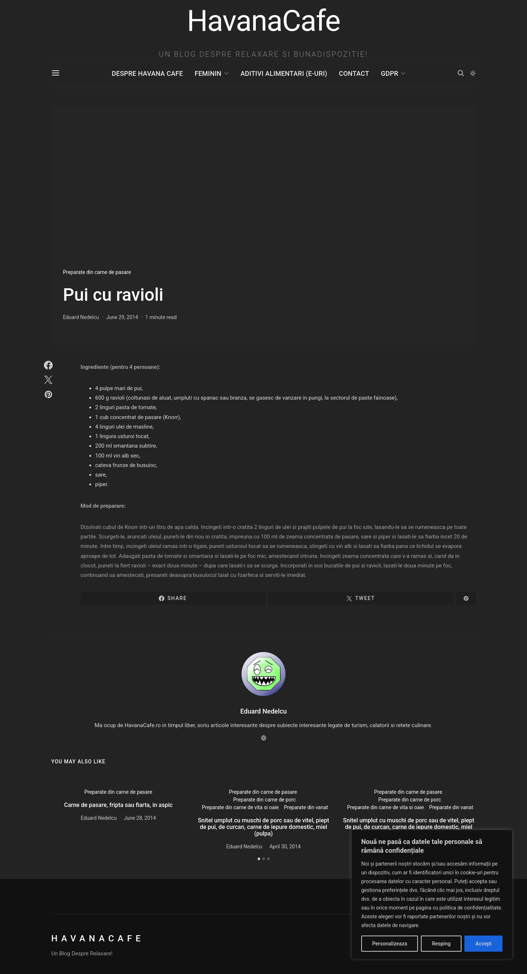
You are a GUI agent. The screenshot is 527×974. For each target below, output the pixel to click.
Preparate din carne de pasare (97, 272)
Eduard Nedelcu (81, 317)
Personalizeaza (389, 944)
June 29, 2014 (122, 317)
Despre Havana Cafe (147, 73)
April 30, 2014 (284, 846)
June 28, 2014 (140, 818)
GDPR (390, 73)
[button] (473, 73)
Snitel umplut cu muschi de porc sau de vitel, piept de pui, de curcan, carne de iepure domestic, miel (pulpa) (263, 827)
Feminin (208, 73)
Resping (441, 944)
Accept (483, 944)
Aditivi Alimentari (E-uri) (283, 73)
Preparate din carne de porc (264, 800)
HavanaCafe (97, 938)
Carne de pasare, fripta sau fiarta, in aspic (118, 804)
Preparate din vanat (306, 807)
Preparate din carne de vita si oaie (240, 807)
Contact (354, 73)
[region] (431, 894)
